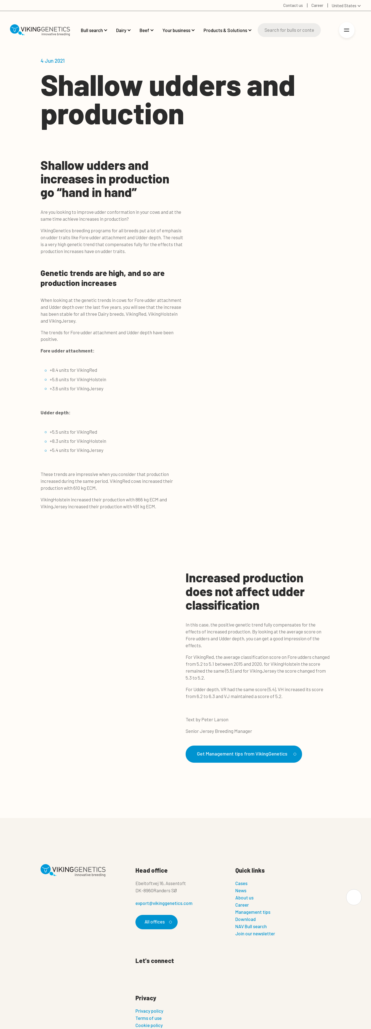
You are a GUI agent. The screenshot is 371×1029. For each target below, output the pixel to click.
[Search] (289, 30)
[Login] (329, 30)
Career (242, 905)
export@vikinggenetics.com (164, 903)
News (240, 890)
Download (245, 919)
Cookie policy (149, 1025)
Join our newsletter (255, 933)
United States (344, 5)
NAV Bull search (251, 926)
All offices (157, 922)
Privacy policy (149, 1011)
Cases (241, 883)
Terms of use (148, 1018)
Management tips (252, 912)
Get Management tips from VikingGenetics (248, 754)
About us (244, 898)
